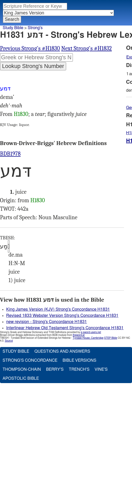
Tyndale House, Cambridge (88, 338)
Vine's (101, 369)
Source (9, 341)
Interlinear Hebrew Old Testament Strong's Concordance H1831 (64, 328)
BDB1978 (10, 153)
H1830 (21, 114)
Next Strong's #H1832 (86, 48)
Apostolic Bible (21, 378)
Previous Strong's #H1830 (30, 48)
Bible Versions (79, 360)
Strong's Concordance (30, 360)
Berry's (55, 369)
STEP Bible (110, 338)
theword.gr (79, 335)
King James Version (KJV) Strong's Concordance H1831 (58, 309)
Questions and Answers (62, 351)
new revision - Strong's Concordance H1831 (46, 322)
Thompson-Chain (22, 369)
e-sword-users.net (91, 332)
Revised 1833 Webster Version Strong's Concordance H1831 (62, 316)
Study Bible (13, 28)
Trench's (79, 369)
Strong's (35, 28)
